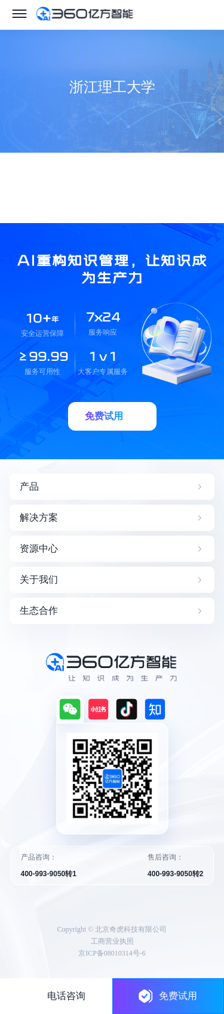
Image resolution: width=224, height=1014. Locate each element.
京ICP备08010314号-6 (112, 953)
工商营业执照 (112, 941)
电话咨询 (66, 996)
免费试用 (168, 996)
